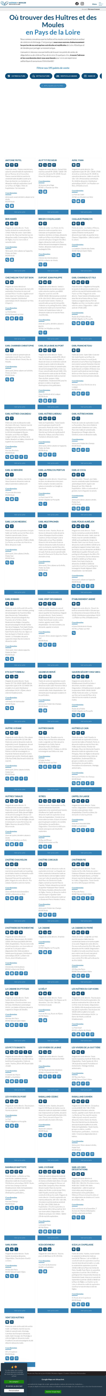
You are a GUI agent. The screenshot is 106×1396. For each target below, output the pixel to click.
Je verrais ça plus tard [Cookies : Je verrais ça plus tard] (14, 1386)
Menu (94, 4)
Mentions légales (57, 1373)
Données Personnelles (78, 1373)
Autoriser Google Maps (53, 1392)
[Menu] (101, 4)
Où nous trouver (94, 9)
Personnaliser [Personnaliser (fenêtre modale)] (14, 1390)
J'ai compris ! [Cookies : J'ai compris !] (14, 1382)
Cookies (66, 1373)
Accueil (84, 9)
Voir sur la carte (19, 212)
